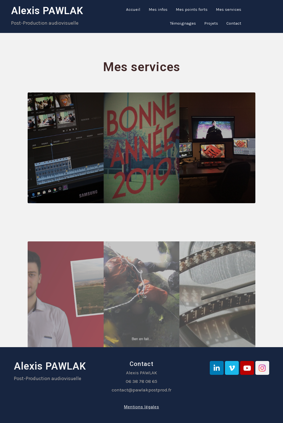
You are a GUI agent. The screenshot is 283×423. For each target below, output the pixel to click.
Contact (233, 23)
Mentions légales (141, 406)
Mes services (228, 9)
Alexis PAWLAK (47, 11)
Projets (211, 23)
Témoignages (183, 23)
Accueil (133, 9)
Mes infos (158, 9)
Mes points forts (192, 9)
